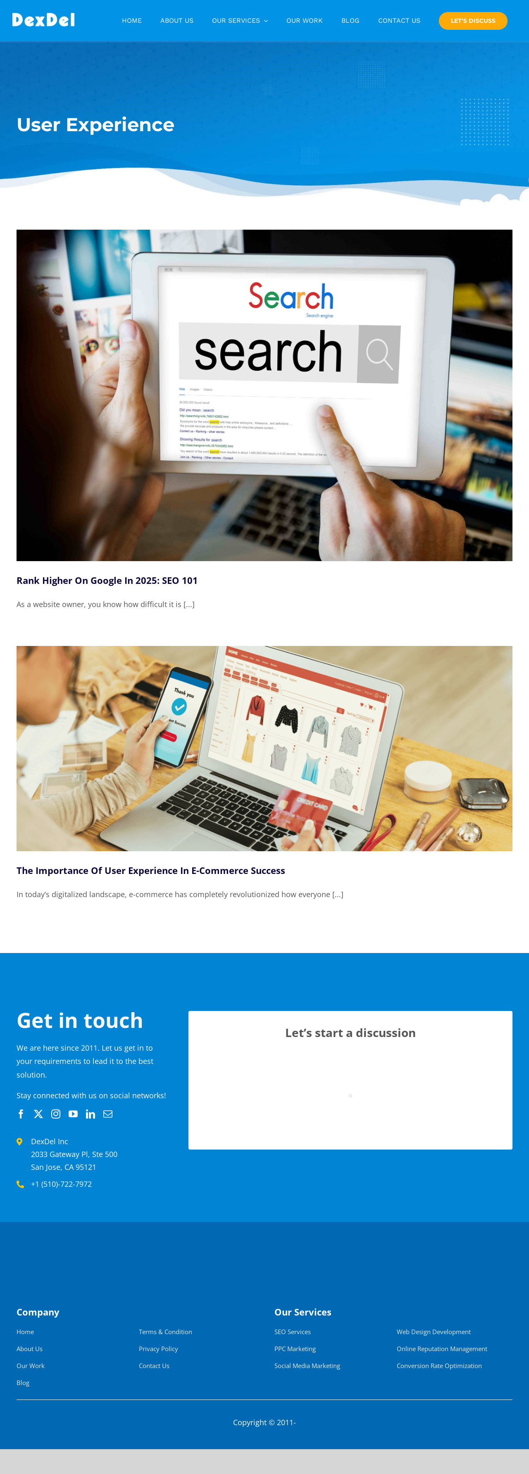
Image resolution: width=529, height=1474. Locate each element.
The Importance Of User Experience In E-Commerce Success (151, 870)
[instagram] (55, 1114)
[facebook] (21, 1114)
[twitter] (38, 1114)
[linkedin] (90, 1114)
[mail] (107, 1114)
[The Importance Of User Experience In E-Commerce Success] (264, 748)
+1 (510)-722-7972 (61, 1184)
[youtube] (73, 1114)
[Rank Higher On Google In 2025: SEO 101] (264, 395)
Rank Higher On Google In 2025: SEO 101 (107, 580)
